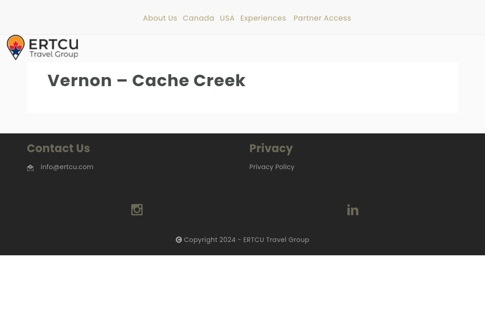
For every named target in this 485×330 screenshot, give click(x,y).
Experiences (263, 18)
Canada (199, 18)
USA (227, 18)
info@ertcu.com (67, 166)
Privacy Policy (272, 166)
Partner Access (322, 18)
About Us (160, 18)
